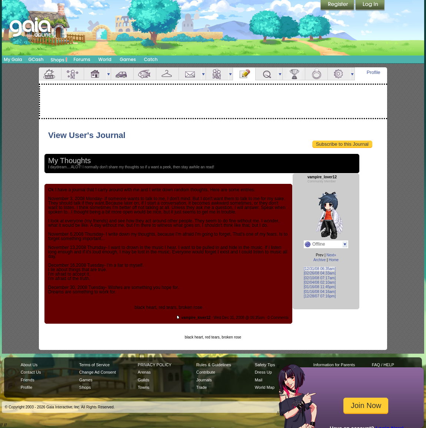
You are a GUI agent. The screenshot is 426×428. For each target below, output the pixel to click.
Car (122, 74)
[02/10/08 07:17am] (320, 278)
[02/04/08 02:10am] (320, 282)
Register (337, 5)
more (108, 74)
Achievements (294, 74)
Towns (143, 387)
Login (370, 5)
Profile (373, 72)
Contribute (205, 372)
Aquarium (145, 74)
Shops (59, 59)
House (95, 74)
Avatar (72, 74)
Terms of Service (94, 365)
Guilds (143, 380)
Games (128, 59)
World (105, 59)
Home (334, 260)
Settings (339, 74)
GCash (36, 59)
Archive (319, 260)
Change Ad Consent (97, 372)
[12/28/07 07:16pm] (320, 296)
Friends (217, 74)
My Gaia (13, 59)
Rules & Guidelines (213, 365)
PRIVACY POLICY (155, 365)
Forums (81, 59)
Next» (331, 255)
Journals (204, 380)
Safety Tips (265, 365)
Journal (244, 74)
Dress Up (263, 372)
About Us (29, 365)
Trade (201, 387)
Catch (151, 59)
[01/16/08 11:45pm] (320, 287)
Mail (190, 74)
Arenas (144, 372)
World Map (264, 387)
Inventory (167, 74)
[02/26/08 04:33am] (320, 273)
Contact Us (31, 372)
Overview (50, 74)
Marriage (316, 74)
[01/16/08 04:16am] (320, 292)
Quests (267, 74)
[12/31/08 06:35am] (320, 269)
